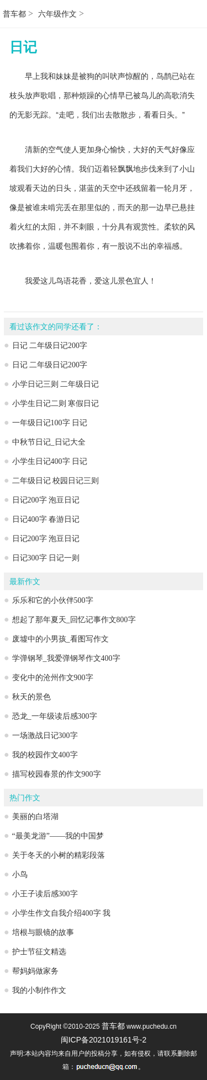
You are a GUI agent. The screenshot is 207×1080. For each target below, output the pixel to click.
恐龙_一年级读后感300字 (54, 716)
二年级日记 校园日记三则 (55, 481)
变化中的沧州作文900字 (52, 677)
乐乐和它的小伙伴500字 (52, 600)
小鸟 (20, 874)
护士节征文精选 (39, 952)
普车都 (14, 14)
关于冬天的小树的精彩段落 (58, 855)
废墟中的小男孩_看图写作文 (60, 639)
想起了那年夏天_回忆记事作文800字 (74, 620)
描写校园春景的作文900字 (56, 774)
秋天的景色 (31, 697)
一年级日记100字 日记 (50, 423)
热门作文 (24, 798)
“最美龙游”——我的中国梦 (58, 836)
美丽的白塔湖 (35, 816)
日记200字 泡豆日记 (46, 500)
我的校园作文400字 (45, 755)
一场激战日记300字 (45, 735)
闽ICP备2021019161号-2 (104, 1039)
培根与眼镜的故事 (43, 932)
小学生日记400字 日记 (50, 461)
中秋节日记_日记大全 (49, 442)
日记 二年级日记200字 (50, 345)
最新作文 (24, 582)
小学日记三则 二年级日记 (55, 384)
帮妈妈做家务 (35, 971)
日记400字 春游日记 (46, 519)
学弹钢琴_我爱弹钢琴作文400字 (66, 658)
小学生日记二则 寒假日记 (55, 403)
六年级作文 (57, 14)
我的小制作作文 (39, 990)
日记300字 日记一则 (46, 558)
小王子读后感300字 (45, 894)
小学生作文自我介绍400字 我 (61, 913)
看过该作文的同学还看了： (55, 327)
